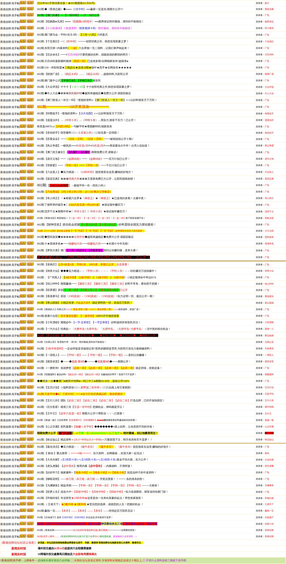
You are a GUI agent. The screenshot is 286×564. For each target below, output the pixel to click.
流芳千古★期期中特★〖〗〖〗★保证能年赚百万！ (82, 211)
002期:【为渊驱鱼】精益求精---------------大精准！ (98, 485)
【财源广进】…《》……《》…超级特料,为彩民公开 (82, 74)
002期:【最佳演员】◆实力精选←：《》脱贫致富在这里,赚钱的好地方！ (104, 446)
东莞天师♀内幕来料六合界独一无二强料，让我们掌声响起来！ (83, 48)
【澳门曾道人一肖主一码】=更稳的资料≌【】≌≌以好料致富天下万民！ (97, 100)
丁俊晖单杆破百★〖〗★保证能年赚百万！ (81, 204)
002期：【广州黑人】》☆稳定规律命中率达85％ (96, 277)
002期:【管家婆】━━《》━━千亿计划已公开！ (82, 165)
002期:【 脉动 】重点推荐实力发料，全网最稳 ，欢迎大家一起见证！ (91, 453)
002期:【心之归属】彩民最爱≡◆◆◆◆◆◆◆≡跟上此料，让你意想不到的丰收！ (96, 426)
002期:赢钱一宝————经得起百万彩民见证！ (86, 510)
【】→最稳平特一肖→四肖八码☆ (76, 185)
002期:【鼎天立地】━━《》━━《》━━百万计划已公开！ (83, 158)
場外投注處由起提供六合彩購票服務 (64, 548)
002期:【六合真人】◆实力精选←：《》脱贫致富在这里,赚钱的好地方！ (85, 172)
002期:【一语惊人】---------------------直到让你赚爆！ (92, 355)
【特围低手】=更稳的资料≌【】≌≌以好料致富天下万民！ (81, 113)
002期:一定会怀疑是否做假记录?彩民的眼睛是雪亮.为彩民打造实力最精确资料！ (94, 348)
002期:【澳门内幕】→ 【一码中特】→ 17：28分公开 (68, 15)
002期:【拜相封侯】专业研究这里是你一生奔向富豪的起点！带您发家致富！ (90, 498)
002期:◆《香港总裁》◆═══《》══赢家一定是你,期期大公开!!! (80, 9)
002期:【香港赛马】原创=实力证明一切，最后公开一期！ (96, 296)
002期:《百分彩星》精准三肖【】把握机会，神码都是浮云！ (81, 407)
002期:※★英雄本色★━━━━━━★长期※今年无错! (82, 243)
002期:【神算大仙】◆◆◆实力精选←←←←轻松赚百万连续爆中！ (97, 270)
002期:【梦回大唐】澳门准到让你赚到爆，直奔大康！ (87, 250)
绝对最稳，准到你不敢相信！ (90, 21)
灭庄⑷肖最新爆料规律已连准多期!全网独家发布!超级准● (82, 61)
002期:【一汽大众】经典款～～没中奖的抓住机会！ (104, 328)
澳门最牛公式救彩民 (69, 80)
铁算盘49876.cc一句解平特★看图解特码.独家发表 (74, 126)
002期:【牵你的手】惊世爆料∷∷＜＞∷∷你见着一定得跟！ (78, 132)
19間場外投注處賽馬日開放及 (67, 554)
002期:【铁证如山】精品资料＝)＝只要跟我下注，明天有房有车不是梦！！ (95, 439)
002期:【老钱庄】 (83, 264)
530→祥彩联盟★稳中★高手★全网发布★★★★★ (84, 67)
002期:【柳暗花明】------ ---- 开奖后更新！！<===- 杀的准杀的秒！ (91, 479)
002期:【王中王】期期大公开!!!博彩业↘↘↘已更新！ (81, 413)
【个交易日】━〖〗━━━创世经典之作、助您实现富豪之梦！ (83, 41)
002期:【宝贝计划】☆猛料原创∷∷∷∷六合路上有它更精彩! (84, 387)
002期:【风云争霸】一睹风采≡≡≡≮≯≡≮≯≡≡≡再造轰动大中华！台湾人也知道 (92, 145)
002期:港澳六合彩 (78, 315)
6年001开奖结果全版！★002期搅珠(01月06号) (68, 3)
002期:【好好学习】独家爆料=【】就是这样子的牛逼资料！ (97, 472)
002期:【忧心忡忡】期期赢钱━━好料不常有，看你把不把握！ (98, 283)
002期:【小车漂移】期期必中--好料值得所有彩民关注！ (89, 322)
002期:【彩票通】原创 (82, 290)
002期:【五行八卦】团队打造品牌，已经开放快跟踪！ (101, 400)
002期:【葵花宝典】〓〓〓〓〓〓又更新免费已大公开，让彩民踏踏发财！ (86, 178)
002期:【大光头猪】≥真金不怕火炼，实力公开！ (93, 459)
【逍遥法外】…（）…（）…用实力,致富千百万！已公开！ (86, 120)
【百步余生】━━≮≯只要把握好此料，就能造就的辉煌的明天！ (84, 54)
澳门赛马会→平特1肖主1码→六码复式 (72, 34)
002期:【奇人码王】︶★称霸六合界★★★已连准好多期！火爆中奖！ (91, 198)
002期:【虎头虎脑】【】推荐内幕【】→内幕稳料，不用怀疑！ (85, 466)
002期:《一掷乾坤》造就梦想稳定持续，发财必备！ (99, 368)
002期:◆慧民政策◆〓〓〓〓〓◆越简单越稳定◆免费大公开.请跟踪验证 (85, 236)
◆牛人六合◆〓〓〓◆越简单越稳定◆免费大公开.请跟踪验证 (84, 93)
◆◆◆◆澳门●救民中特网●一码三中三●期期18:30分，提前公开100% (83, 381)
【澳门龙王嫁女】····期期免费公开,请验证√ (77, 152)
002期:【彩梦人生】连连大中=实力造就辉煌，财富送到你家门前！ (102, 491)
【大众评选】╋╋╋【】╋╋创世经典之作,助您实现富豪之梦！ (84, 86)
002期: (85, 28)
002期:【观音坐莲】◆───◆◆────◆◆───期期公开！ (84, 361)
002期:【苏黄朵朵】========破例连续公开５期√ (85, 138)
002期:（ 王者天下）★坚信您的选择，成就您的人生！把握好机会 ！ (90, 504)
